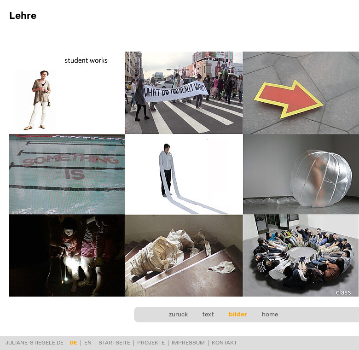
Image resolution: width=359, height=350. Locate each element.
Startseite (114, 343)
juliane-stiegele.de (35, 343)
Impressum (188, 343)
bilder (238, 315)
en (88, 343)
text (208, 315)
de (73, 343)
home (270, 315)
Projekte (151, 343)
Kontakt (224, 343)
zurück (178, 315)
